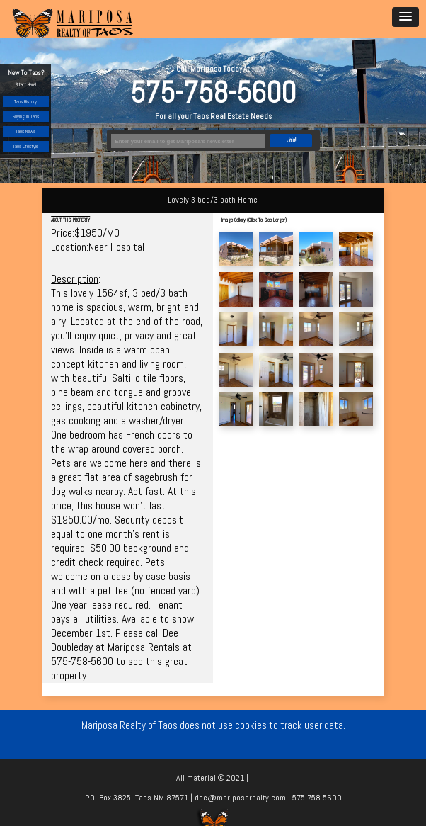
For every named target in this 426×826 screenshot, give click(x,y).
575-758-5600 (213, 92)
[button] (405, 17)
